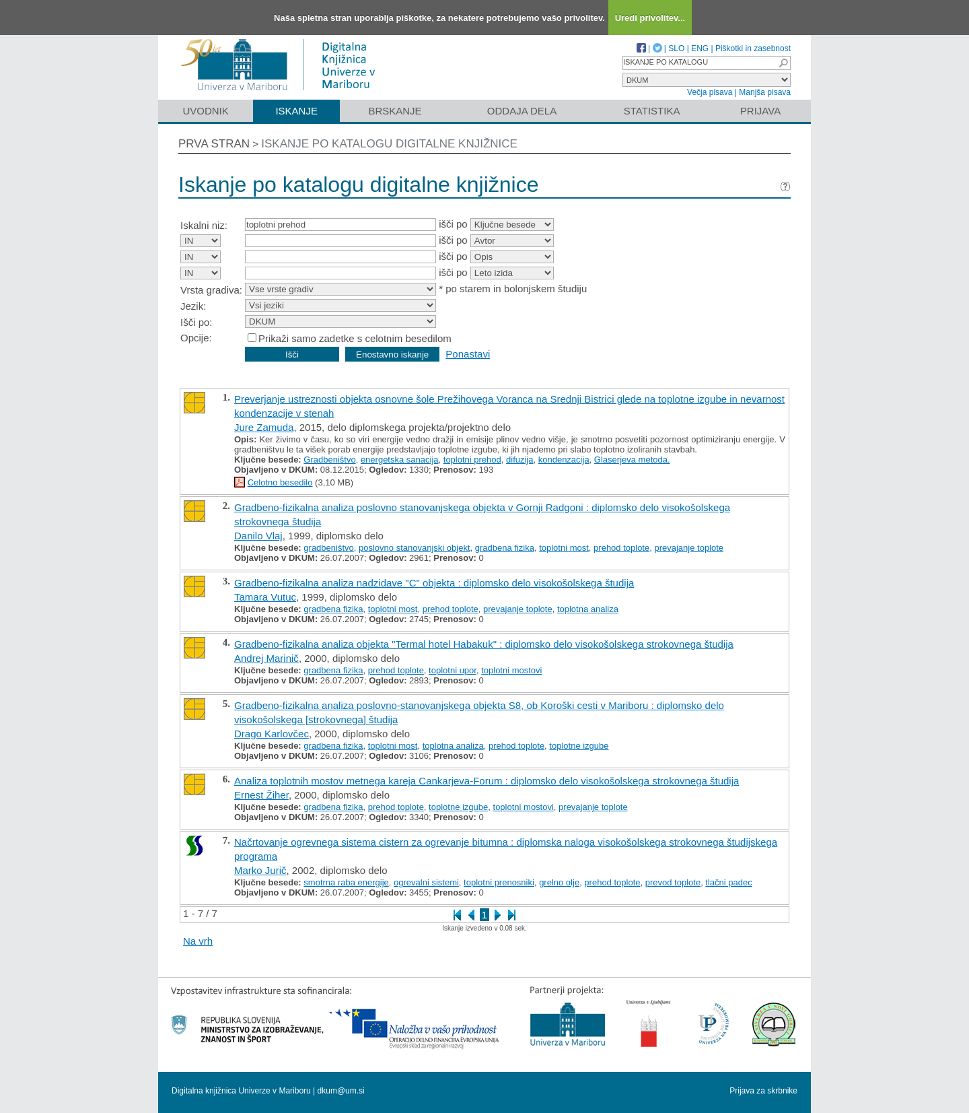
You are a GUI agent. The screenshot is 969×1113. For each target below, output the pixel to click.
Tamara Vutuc (265, 597)
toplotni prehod (472, 459)
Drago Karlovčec (271, 733)
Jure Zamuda (263, 427)
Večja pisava (709, 92)
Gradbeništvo (329, 459)
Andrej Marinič (266, 658)
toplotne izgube (578, 746)
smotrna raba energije (345, 882)
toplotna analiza (587, 609)
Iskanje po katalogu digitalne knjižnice (389, 143)
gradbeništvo (328, 548)
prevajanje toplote (688, 548)
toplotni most (564, 548)
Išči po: (196, 322)
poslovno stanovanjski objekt (414, 548)
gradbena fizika (504, 548)
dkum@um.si (341, 1090)
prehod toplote (621, 548)
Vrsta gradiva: (211, 290)
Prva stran (214, 143)
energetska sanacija (400, 459)
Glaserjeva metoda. (632, 459)
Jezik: (193, 306)
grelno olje (559, 882)
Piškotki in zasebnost (753, 48)
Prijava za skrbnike (763, 1090)
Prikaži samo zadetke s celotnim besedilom (355, 338)
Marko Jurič (260, 870)
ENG (700, 48)
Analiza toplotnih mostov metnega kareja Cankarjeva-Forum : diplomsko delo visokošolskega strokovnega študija (486, 780)
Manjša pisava (765, 92)
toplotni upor (452, 670)
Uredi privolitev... (650, 18)
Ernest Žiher (261, 795)
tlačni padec (728, 882)
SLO (676, 48)
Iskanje (296, 110)
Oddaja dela (522, 110)
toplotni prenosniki (499, 882)
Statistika (652, 110)
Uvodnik (205, 110)
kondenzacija (563, 459)
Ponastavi (467, 354)
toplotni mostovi (511, 670)
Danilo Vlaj (258, 535)
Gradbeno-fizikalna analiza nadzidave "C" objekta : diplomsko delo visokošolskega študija (434, 582)
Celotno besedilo (280, 482)
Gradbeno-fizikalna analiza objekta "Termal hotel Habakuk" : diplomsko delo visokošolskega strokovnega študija (483, 644)
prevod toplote (673, 882)
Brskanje (394, 110)
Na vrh (198, 941)
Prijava (760, 110)
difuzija (519, 459)
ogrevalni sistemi (426, 882)
